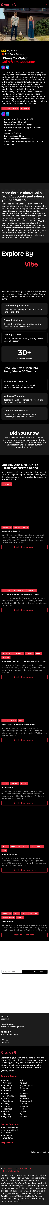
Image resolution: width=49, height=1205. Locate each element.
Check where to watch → (24, 547)
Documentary (9, 1096)
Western (23, 1116)
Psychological (36, 846)
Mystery (14, 783)
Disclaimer (8, 1168)
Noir (22, 1080)
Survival (23, 1103)
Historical (7, 1109)
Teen (22, 1109)
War (4, 850)
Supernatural (26, 1101)
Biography (7, 527)
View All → (6, 484)
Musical (6, 1114)
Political (23, 1083)
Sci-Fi (22, 1090)
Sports (25, 527)
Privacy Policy (24, 1168)
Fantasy (6, 657)
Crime (5, 720)
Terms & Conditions (12, 1171)
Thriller (24, 783)
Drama (15, 108)
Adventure (7, 653)
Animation (18, 653)
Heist (21, 720)
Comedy (6, 108)
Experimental (9, 1101)
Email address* (11, 971)
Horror (6, 1111)
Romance (25, 108)
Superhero (24, 1098)
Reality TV (32, 590)
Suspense (24, 1106)
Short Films (25, 1093)
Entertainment (19, 590)
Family (38, 653)
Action (5, 846)
